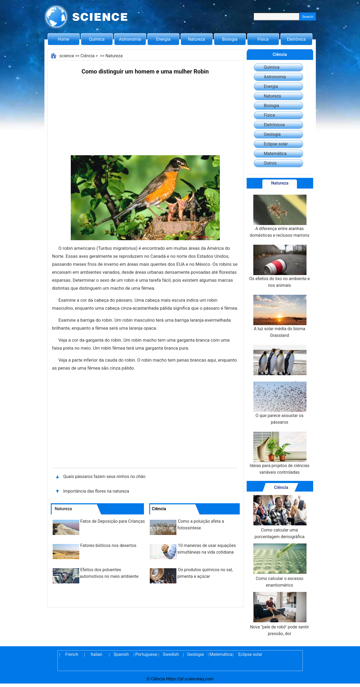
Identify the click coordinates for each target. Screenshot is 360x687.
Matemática (275, 153)
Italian (96, 654)
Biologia (230, 39)
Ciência (88, 55)
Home (63, 39)
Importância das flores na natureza (96, 491)
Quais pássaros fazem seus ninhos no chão (105, 476)
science (66, 55)
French (71, 654)
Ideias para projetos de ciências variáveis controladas (279, 453)
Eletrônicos (274, 124)
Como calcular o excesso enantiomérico (279, 565)
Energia (163, 39)
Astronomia (130, 39)
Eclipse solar (276, 143)
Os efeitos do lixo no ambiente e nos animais (279, 266)
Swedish (171, 654)
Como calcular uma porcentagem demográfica (279, 517)
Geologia (272, 134)
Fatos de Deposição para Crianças (112, 521)
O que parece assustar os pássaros (279, 403)
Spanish (121, 654)
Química (97, 39)
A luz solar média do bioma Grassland (279, 316)
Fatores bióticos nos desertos (108, 545)
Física (262, 39)
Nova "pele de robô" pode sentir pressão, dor (279, 614)
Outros (270, 163)
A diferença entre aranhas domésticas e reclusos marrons (279, 216)
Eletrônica (296, 39)
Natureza (196, 39)
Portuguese (146, 654)
